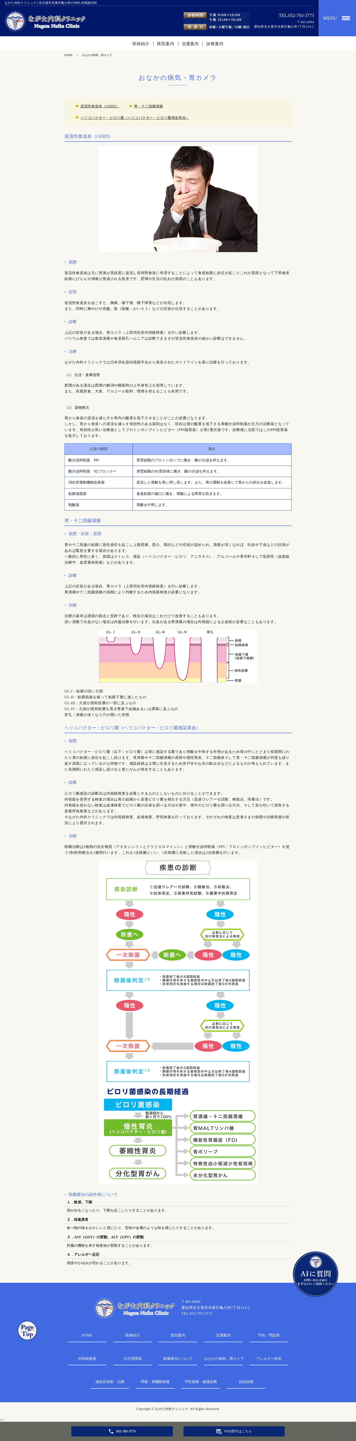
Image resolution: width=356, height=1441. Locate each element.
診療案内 (215, 44)
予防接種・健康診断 (200, 1382)
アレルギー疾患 (269, 1359)
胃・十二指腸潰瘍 (148, 106)
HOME (68, 55)
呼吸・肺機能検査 (155, 1382)
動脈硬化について (178, 1359)
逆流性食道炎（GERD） (99, 106)
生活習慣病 (133, 1359)
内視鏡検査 (87, 1359)
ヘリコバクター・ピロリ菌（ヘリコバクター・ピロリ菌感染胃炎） (134, 118)
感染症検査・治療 (109, 1382)
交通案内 (190, 44)
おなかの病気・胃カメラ (223, 1359)
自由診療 (246, 1382)
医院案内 (165, 44)
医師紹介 (141, 44)
